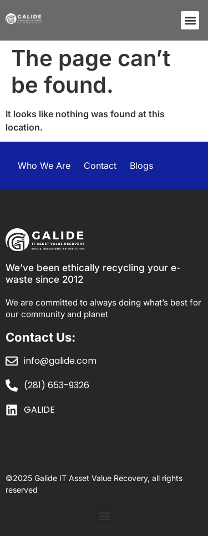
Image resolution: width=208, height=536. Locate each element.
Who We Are (44, 165)
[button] (190, 20)
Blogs (141, 165)
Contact (100, 165)
